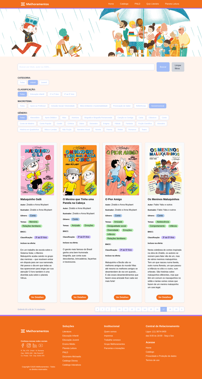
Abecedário (34, 118)
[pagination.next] (181, 309)
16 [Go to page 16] (157, 309)
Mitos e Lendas (51, 130)
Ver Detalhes (37, 297)
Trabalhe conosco (112, 340)
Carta (141, 118)
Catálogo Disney (70, 361)
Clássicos (152, 118)
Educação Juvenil (70, 340)
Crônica (71, 124)
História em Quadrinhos (29, 130)
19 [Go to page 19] (176, 309)
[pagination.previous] (97, 309)
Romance (132, 130)
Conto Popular (45, 124)
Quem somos (110, 331)
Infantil (33, 82)
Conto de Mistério (27, 124)
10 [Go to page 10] (119, 309)
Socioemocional (157, 106)
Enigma (106, 124)
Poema (109, 130)
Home (148, 348)
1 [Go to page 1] (102, 309)
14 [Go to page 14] (145, 309)
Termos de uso (152, 360)
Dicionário (94, 124)
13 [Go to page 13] (138, 309)
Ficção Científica (145, 124)
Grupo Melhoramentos (114, 344)
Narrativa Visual (83, 130)
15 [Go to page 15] (151, 309)
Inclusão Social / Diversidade (63, 106)
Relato (120, 130)
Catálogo (150, 352)
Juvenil (44, 82)
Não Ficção (67, 130)
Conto (164, 118)
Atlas (64, 118)
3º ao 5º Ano (69, 94)
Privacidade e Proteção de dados (161, 356)
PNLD (65, 352)
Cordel (59, 124)
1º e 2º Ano (54, 94)
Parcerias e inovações (114, 348)
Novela (98, 130)
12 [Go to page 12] (132, 309)
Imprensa (108, 336)
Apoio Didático (51, 118)
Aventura (75, 118)
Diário (81, 124)
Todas (22, 82)
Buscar (163, 67)
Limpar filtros (178, 67)
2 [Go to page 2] (107, 309)
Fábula (117, 124)
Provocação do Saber (122, 106)
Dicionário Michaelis (71, 356)
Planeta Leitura (69, 348)
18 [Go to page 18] (170, 309)
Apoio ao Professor (38, 106)
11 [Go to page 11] (126, 309)
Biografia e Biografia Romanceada (98, 118)
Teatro (144, 130)
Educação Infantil (37, 94)
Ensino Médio (68, 344)
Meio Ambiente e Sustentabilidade (94, 106)
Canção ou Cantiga (125, 118)
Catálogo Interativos (71, 365)
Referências (141, 106)
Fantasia (129, 124)
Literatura (66, 331)
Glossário (161, 124)
